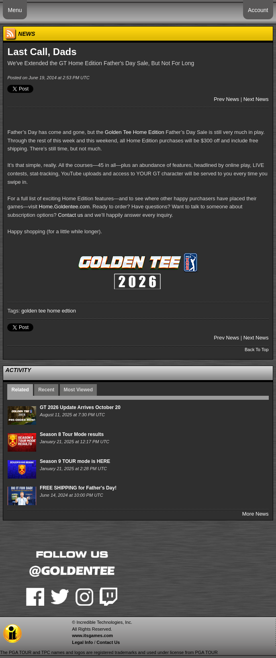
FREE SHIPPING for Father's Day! (78, 488)
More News (255, 514)
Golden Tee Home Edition (134, 132)
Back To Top (257, 349)
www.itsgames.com (92, 635)
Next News (256, 99)
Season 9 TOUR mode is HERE (75, 461)
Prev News (226, 99)
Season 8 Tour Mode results (72, 434)
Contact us (70, 215)
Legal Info (82, 642)
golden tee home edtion (48, 311)
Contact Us (108, 642)
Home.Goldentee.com (64, 207)
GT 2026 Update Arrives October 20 (80, 407)
